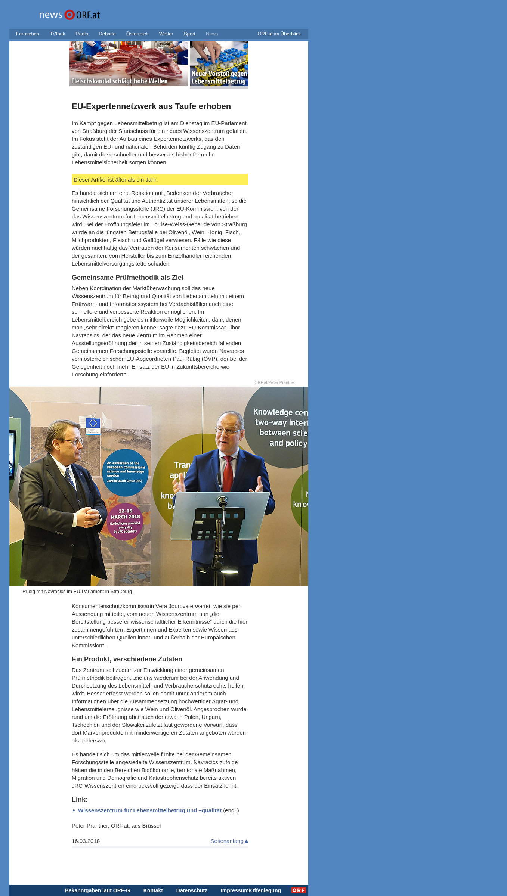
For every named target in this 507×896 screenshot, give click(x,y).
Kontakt (153, 890)
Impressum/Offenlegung (251, 890)
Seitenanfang (227, 841)
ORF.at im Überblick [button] (279, 34)
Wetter (166, 34)
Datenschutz (191, 890)
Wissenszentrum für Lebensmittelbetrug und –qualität (150, 810)
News (212, 34)
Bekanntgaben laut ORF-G (97, 890)
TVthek (57, 34)
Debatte (107, 34)
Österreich (137, 34)
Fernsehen (27, 34)
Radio (81, 34)
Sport (189, 34)
